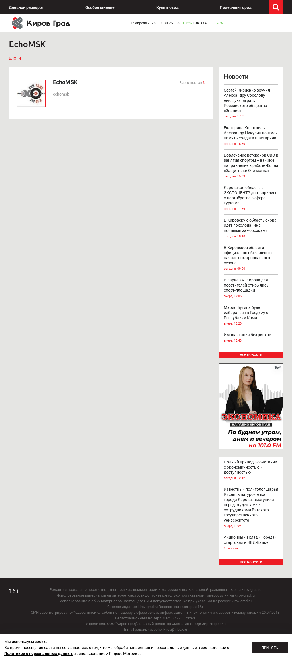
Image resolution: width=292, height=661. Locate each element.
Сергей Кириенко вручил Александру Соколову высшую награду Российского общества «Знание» (251, 103)
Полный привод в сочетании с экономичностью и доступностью (251, 470)
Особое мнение (100, 7)
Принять (269, 648)
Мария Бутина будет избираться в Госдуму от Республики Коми (251, 315)
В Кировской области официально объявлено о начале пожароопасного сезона (251, 258)
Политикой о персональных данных (38, 653)
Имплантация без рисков (251, 337)
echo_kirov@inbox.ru (170, 629)
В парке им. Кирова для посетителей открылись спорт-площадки (251, 288)
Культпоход (167, 7)
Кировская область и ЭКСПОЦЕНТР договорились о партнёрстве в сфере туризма (251, 198)
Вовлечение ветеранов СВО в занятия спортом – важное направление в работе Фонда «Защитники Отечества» (251, 166)
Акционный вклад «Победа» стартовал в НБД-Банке (251, 543)
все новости (251, 354)
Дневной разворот (26, 7)
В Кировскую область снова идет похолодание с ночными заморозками (251, 228)
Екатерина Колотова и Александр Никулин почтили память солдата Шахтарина (251, 136)
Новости (236, 76)
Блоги (15, 58)
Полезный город (236, 7)
